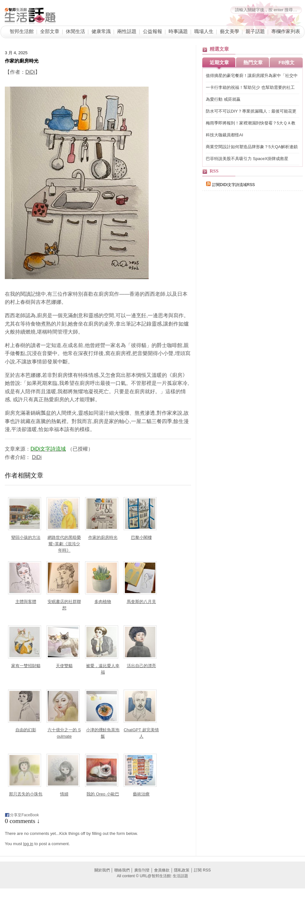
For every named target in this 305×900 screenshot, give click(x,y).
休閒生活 (75, 31)
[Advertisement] (250, 251)
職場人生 (204, 31)
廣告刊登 (142, 870)
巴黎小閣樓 (141, 537)
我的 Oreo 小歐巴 (102, 794)
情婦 (64, 794)
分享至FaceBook (24, 815)
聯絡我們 (122, 870)
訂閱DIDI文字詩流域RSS (230, 185)
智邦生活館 (22, 31)
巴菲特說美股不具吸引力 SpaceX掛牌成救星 (247, 158)
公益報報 (152, 31)
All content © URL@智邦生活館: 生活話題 (152, 876)
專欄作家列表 (285, 31)
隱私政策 (181, 870)
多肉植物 (102, 601)
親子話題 (255, 31)
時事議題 (178, 31)
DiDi (30, 72)
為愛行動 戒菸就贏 (223, 99)
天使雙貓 (64, 665)
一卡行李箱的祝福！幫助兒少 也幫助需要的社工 (250, 87)
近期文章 (219, 62)
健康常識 (101, 31)
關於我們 (102, 870)
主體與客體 (25, 601)
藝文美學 (229, 31)
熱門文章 (253, 62)
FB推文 (287, 62)
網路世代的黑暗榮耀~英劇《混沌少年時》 (64, 544)
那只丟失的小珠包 (25, 794)
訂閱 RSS (202, 870)
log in (28, 843)
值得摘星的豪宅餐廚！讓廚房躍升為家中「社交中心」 (252, 76)
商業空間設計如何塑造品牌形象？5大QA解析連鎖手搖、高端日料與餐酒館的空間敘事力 (252, 147)
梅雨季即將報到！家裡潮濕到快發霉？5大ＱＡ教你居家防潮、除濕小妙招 (250, 123)
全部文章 (49, 31)
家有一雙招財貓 (25, 665)
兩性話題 (126, 31)
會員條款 (162, 870)
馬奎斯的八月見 (141, 601)
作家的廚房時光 (22, 61)
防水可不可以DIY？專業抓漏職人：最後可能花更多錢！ (251, 111)
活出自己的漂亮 (141, 665)
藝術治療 (141, 794)
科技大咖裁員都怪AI (224, 134)
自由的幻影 (25, 729)
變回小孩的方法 (25, 537)
